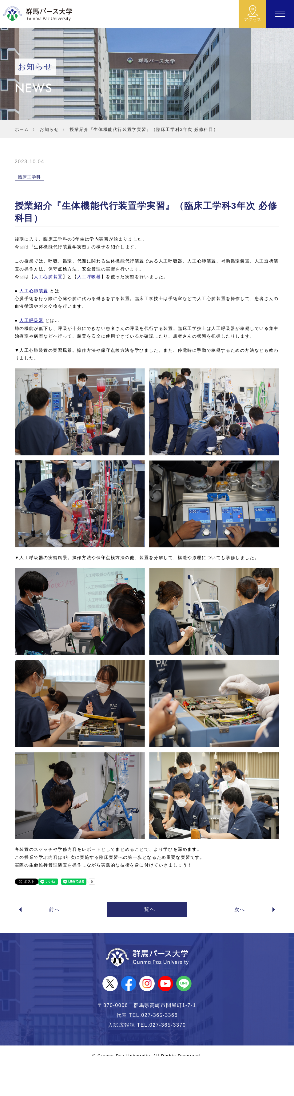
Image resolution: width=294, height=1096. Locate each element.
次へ (239, 909)
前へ (54, 909)
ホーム (22, 129)
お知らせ (49, 129)
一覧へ (147, 909)
